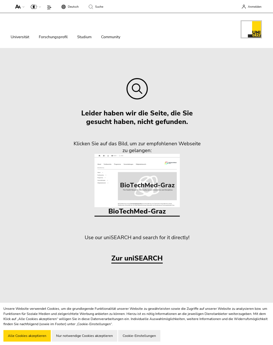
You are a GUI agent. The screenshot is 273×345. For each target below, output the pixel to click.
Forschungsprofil (53, 36)
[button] (19, 6)
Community (110, 36)
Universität (20, 36)
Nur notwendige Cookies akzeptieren (84, 335)
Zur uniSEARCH (137, 258)
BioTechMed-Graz (137, 185)
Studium (84, 36)
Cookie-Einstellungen (139, 335)
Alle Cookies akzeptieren (27, 335)
